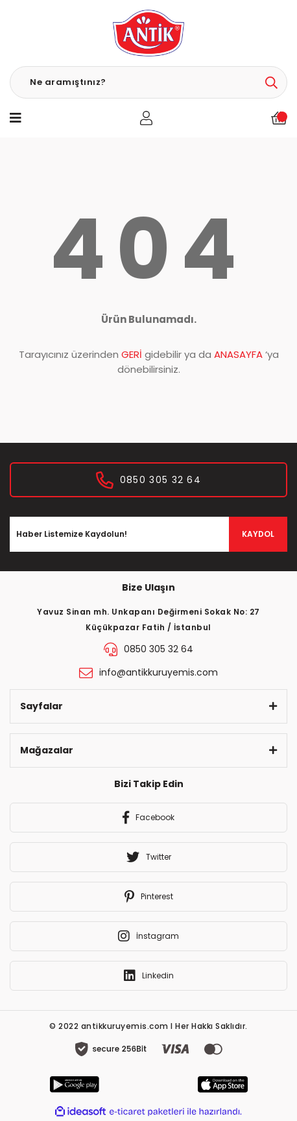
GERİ (131, 354)
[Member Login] (146, 118)
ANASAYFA (238, 354)
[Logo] (148, 33)
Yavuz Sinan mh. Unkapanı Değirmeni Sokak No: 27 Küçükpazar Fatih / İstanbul (148, 619)
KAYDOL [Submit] (258, 533)
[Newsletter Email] (148, 534)
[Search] (148, 82)
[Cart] (279, 118)
